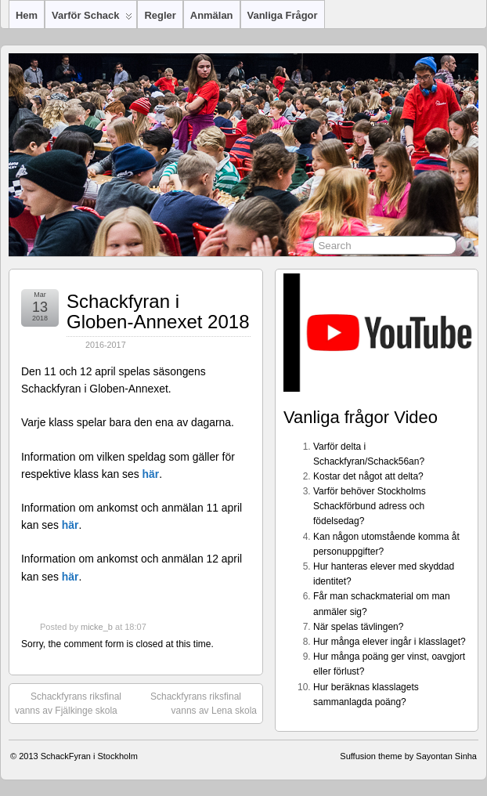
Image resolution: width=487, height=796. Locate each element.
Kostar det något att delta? (368, 476)
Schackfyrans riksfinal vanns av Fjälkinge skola (68, 702)
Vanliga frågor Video (360, 417)
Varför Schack (92, 18)
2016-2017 (105, 344)
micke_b (97, 626)
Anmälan (211, 15)
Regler (159, 15)
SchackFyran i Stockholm (89, 756)
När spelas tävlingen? (358, 626)
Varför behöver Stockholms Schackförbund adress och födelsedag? (369, 506)
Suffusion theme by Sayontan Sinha (408, 756)
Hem (27, 15)
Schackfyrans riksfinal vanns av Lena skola (203, 702)
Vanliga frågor (282, 15)
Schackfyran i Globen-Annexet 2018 (158, 311)
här (151, 474)
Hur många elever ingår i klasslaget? (389, 641)
